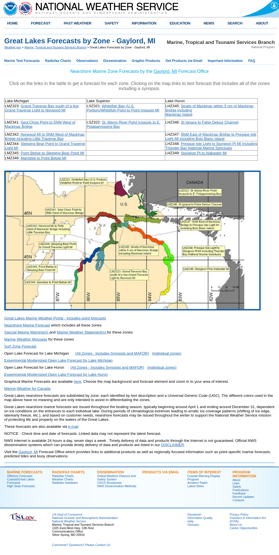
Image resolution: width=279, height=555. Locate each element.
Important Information (225, 61)
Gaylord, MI (165, 71)
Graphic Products (146, 61)
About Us (236, 524)
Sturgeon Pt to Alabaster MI (204, 153)
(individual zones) (166, 353)
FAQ (251, 61)
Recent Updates (243, 496)
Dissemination (115, 61)
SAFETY (111, 23)
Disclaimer (194, 514)
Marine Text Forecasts (22, 61)
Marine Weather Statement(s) (82, 332)
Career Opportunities (244, 528)
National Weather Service (69, 521)
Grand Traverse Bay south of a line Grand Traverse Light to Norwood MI (42, 108)
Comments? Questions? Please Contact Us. (81, 545)
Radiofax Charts (58, 61)
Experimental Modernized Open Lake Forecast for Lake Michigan (58, 360)
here (77, 381)
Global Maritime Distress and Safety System (116, 477)
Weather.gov (12, 47)
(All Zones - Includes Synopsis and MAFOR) (112, 353)
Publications (240, 490)
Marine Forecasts (24, 472)
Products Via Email (160, 472)
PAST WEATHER (77, 23)
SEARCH (234, 23)
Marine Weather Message (25, 339)
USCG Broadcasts (109, 482)
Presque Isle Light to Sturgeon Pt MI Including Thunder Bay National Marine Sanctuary (211, 146)
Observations (87, 61)
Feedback (239, 493)
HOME (12, 23)
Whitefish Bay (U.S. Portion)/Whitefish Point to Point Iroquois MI (123, 108)
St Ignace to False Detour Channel (209, 122)
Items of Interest (204, 472)
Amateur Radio (197, 482)
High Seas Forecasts (21, 486)
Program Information (244, 474)
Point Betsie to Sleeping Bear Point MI (52, 153)
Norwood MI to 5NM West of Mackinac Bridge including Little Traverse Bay (45, 136)
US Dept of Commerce (67, 514)
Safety (236, 486)
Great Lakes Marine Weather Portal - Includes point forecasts (55, 318)
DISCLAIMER (172, 445)
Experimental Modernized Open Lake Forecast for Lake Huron (56, 374)
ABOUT (262, 23)
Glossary (193, 524)
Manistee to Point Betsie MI (43, 158)
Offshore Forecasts (19, 476)
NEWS (208, 23)
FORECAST (40, 23)
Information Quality (199, 518)
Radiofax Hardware (65, 482)
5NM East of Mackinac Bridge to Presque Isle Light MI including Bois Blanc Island (210, 136)
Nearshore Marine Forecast (27, 325)
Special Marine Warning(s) (26, 332)
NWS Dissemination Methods (116, 486)
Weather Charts (62, 479)
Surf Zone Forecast (20, 346)
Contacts (238, 500)
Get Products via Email (183, 61)
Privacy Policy (239, 514)
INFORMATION (144, 23)
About (236, 480)
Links (236, 483)
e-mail (73, 426)
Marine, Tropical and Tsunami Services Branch (56, 47)
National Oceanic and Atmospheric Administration (85, 518)
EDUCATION (180, 23)
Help (190, 521)
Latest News (195, 486)
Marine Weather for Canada (27, 388)
